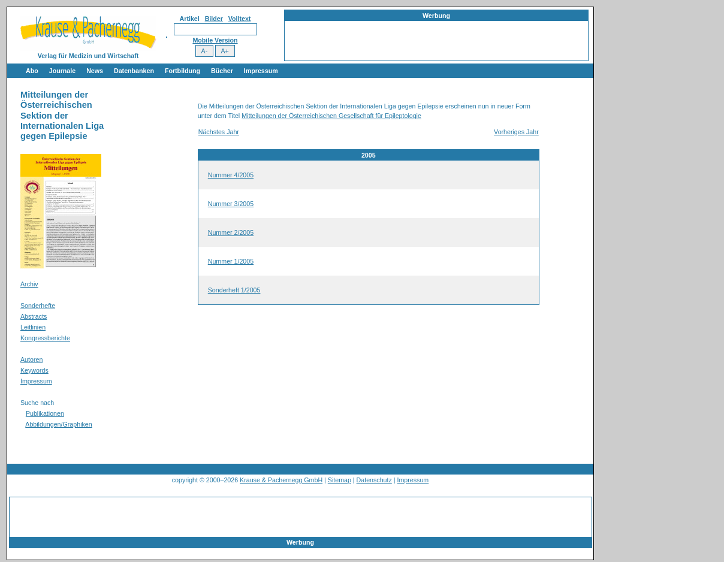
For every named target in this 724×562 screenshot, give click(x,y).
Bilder (214, 18)
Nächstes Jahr (218, 131)
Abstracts (33, 316)
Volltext (239, 18)
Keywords (34, 370)
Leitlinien (33, 327)
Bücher (222, 70)
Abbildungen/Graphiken (58, 424)
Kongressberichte (45, 338)
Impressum (261, 70)
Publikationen (45, 413)
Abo (32, 70)
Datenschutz (374, 480)
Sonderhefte (37, 305)
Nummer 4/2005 (231, 175)
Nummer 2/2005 (231, 232)
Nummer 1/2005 (231, 261)
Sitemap (339, 480)
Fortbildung (182, 70)
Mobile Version (214, 40)
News (94, 70)
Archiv (29, 284)
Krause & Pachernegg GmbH (281, 480)
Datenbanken (134, 70)
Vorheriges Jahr (516, 131)
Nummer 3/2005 (231, 203)
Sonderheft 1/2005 (234, 290)
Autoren (31, 359)
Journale (62, 70)
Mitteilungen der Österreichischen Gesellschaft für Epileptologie (331, 115)
